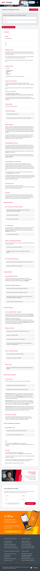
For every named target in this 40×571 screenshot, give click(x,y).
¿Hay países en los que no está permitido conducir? (16, 385)
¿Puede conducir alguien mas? (12, 114)
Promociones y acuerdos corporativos (11, 547)
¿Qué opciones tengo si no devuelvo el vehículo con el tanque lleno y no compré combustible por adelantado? (19, 297)
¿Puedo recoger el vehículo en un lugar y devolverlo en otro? (18, 331)
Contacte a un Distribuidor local (10, 558)
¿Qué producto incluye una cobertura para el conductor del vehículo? (19, 261)
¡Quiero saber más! (12, 531)
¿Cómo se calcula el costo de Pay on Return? (15, 301)
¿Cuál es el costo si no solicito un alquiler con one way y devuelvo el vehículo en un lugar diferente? (19, 344)
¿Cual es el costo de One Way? (12, 335)
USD (24, 2)
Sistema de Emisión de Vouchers (10, 553)
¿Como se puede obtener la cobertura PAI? (15, 265)
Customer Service (7, 555)
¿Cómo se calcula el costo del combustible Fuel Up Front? (17, 288)
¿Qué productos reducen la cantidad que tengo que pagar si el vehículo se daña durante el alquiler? (18, 210)
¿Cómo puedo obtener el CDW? (12, 219)
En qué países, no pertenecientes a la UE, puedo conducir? (17, 389)
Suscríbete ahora (30, 503)
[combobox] (12, 499)
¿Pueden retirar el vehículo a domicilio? (14, 357)
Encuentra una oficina (8, 560)
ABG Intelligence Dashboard (27, 555)
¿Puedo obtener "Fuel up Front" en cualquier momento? (17, 292)
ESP (32, 2)
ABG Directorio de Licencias (27, 553)
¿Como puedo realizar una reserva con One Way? (16, 339)
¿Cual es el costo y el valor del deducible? (14, 247)
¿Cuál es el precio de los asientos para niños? (15, 434)
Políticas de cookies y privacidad (28, 558)
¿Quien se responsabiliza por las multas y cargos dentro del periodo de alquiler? (20, 368)
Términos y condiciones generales (28, 560)
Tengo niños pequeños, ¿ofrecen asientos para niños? (17, 430)
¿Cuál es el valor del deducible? (12, 215)
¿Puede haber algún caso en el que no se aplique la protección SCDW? (18, 252)
